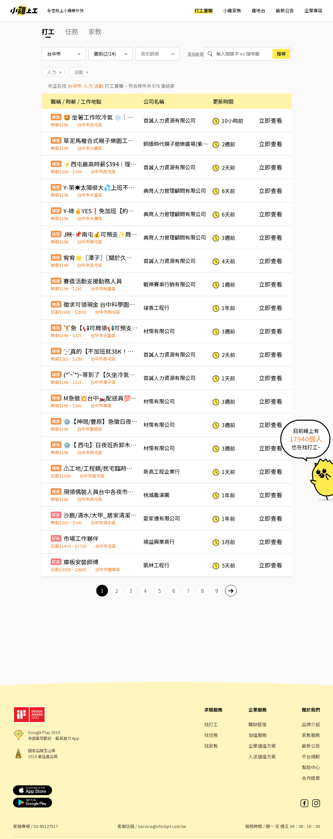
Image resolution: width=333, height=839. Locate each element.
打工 (48, 31)
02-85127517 (45, 826)
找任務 (211, 735)
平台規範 (311, 756)
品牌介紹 (311, 724)
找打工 (211, 724)
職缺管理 (257, 724)
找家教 (211, 745)
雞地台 (258, 10)
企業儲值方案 (262, 745)
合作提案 (311, 778)
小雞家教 (232, 10)
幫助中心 (311, 767)
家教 (94, 31)
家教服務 (311, 735)
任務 (71, 31)
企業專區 (313, 10)
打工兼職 (203, 10)
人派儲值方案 (262, 756)
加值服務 (257, 735)
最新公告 (285, 10)
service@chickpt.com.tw (162, 826)
